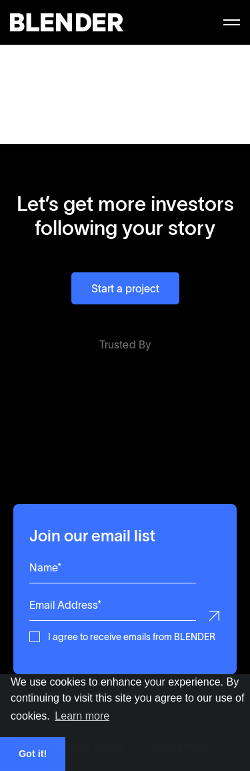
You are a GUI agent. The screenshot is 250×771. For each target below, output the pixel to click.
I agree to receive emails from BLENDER (131, 635)
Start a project (125, 288)
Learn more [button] (82, 716)
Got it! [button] (33, 753)
